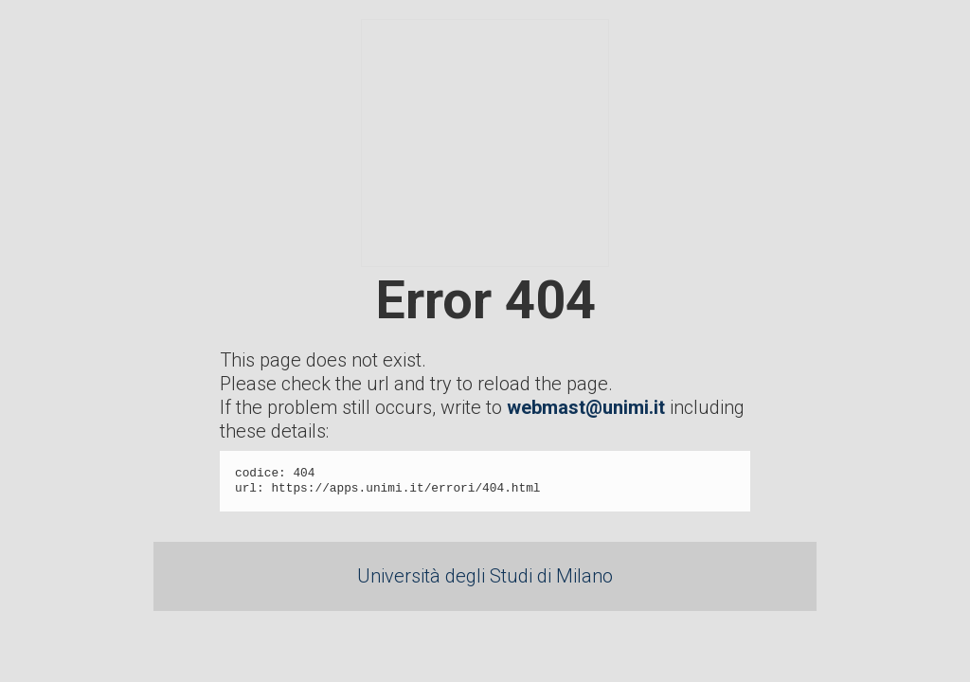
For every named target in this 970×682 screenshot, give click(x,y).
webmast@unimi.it (586, 407)
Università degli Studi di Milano (485, 576)
